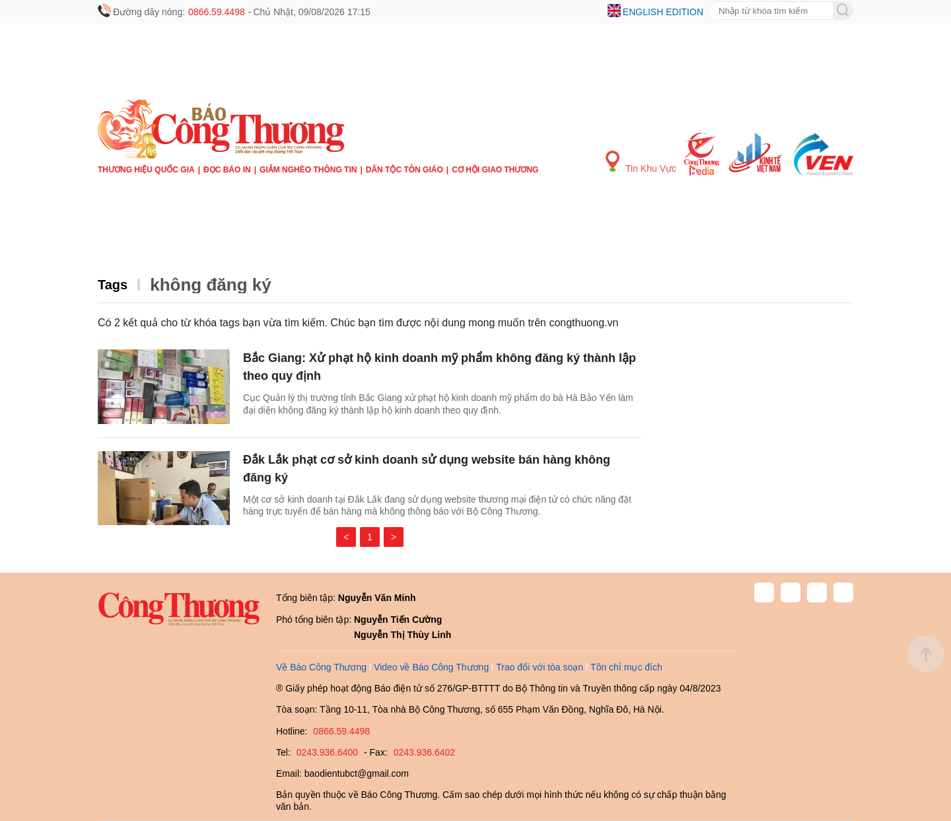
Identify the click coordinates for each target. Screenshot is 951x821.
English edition (663, 12)
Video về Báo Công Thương (431, 667)
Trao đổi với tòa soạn (539, 667)
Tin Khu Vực (641, 162)
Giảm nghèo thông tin (308, 169)
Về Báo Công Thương (321, 667)
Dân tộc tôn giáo (404, 169)
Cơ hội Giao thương (495, 169)
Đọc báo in (227, 169)
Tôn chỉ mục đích (626, 667)
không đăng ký (210, 285)
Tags (112, 284)
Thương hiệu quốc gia (146, 169)
